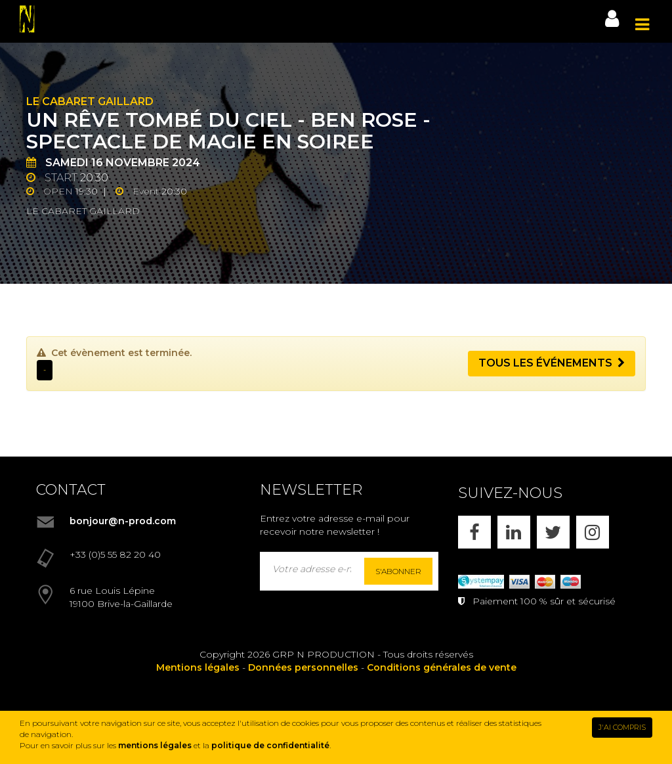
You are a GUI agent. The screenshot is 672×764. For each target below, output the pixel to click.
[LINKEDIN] (513, 532)
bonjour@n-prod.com (123, 521)
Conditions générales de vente (441, 667)
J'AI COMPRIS (622, 727)
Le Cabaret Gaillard (90, 101)
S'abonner (398, 571)
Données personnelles (303, 667)
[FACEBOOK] (474, 532)
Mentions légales (198, 667)
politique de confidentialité (270, 745)
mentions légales (155, 745)
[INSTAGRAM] (592, 532)
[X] (553, 532)
